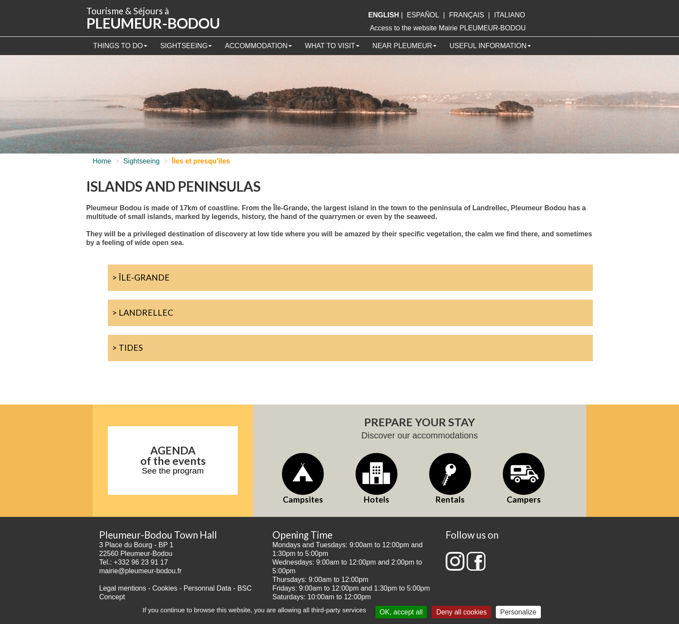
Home (102, 161)
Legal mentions (122, 588)
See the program (173, 470)
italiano (509, 15)
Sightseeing (186, 45)
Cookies (165, 588)
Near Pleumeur (404, 45)
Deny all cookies (461, 612)
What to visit (332, 45)
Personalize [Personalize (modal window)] (518, 612)
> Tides (127, 348)
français (466, 15)
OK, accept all (401, 612)
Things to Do (120, 45)
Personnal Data (207, 588)
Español (423, 15)
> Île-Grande (141, 277)
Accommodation (258, 45)
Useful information (490, 45)
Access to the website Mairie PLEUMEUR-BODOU (448, 28)
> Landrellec (142, 312)
